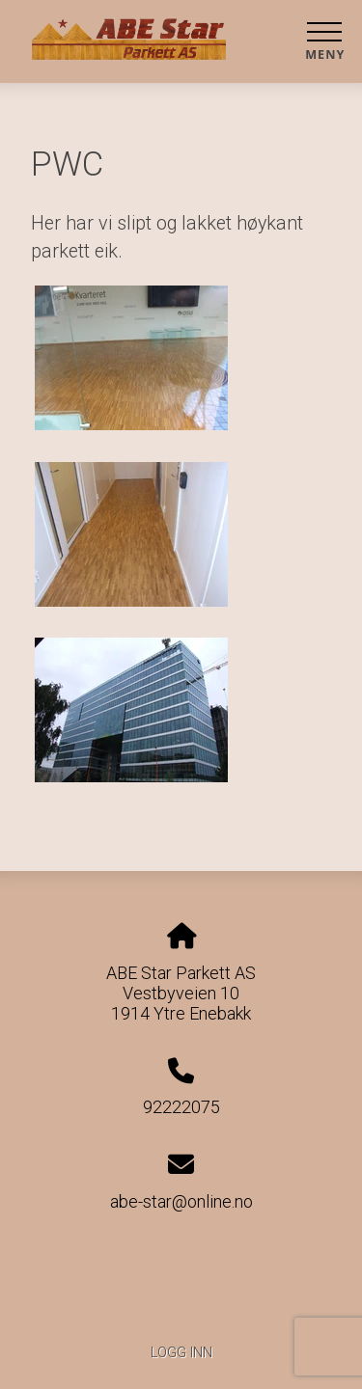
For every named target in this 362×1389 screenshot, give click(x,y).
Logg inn (181, 1353)
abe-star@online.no (181, 1201)
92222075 (181, 1107)
